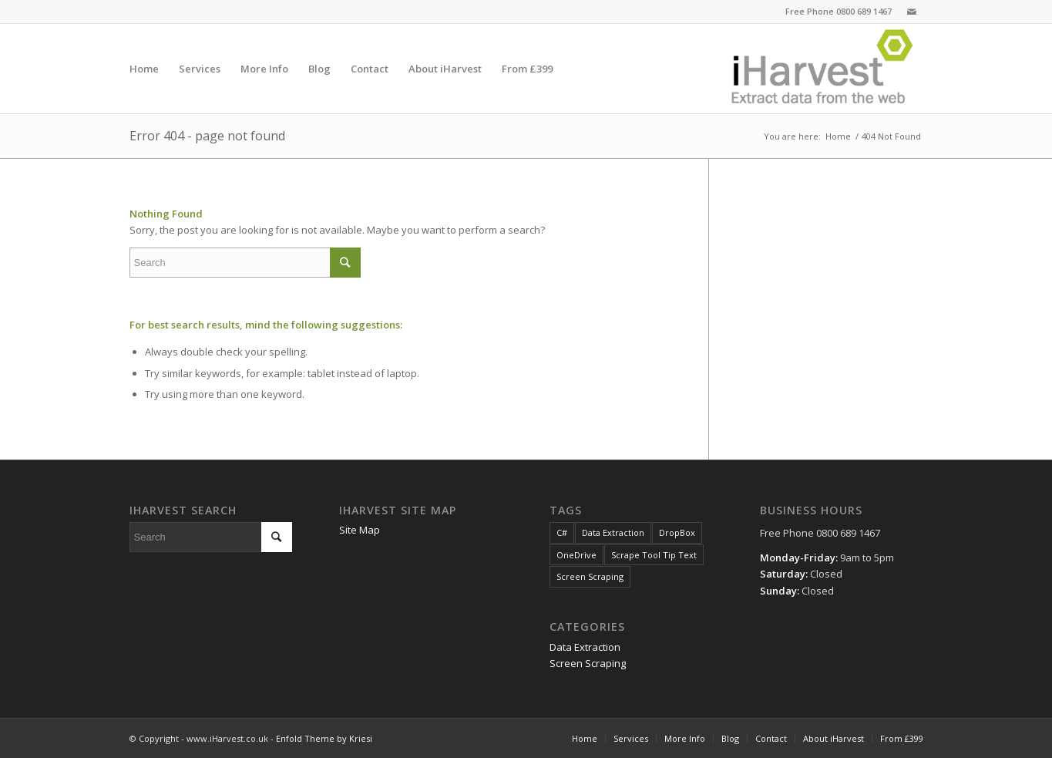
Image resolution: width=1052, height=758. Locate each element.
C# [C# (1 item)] (561, 532)
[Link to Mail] (911, 11)
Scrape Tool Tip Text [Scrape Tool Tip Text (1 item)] (654, 555)
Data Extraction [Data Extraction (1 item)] (613, 532)
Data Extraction (585, 647)
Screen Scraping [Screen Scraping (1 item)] (589, 576)
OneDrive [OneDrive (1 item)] (576, 555)
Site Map (359, 530)
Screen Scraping (588, 663)
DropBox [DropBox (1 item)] (677, 532)
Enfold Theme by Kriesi (324, 738)
